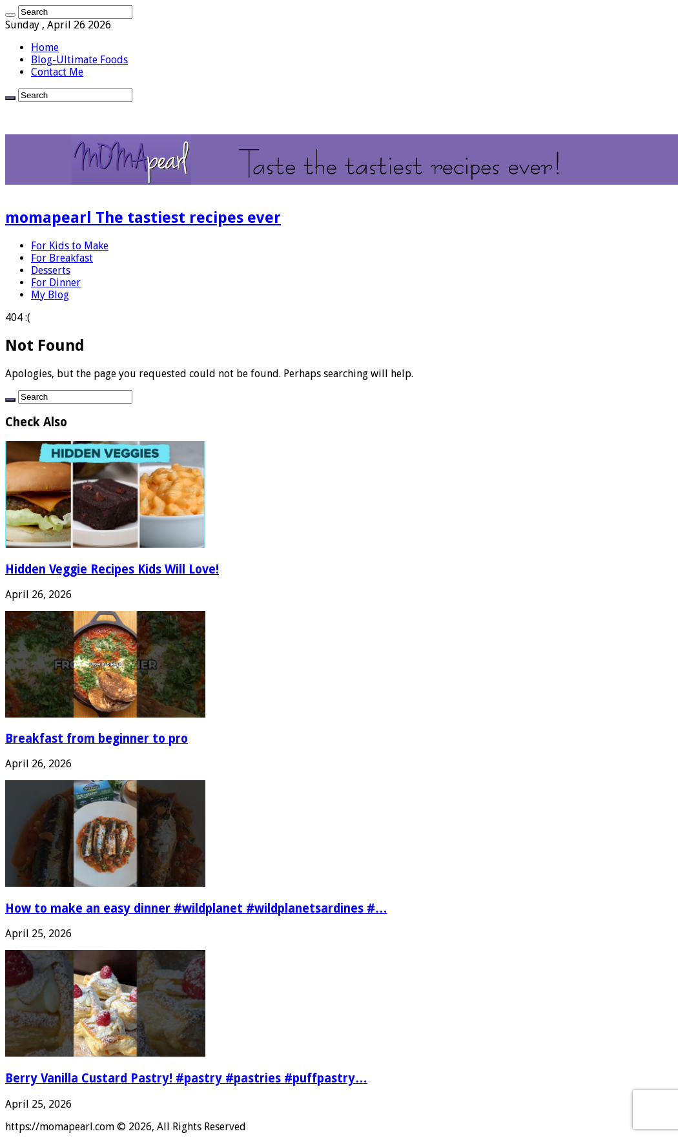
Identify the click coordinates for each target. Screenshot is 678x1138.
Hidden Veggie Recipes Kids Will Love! (112, 569)
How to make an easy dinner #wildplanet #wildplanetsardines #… (196, 908)
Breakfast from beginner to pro (96, 738)
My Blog (50, 295)
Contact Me (57, 72)
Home (45, 47)
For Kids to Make (69, 246)
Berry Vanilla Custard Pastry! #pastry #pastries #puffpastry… (186, 1078)
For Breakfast (62, 258)
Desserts (50, 270)
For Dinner (56, 282)
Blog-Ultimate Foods (79, 60)
